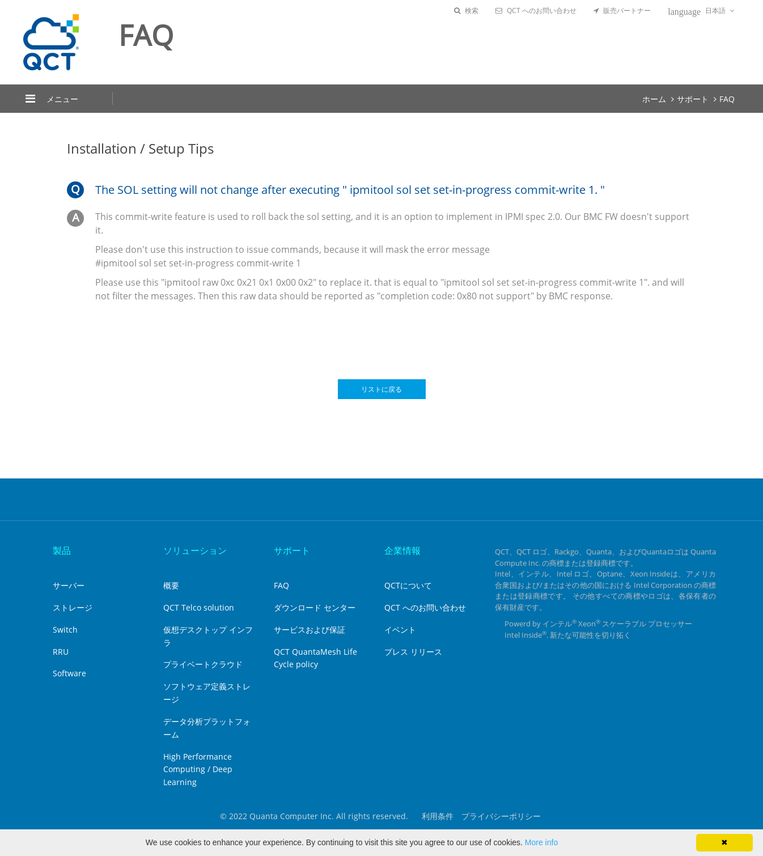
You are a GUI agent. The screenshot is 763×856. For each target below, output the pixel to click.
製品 (62, 550)
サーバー (68, 585)
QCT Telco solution (198, 607)
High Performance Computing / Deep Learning (197, 769)
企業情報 (402, 550)
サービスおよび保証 (309, 629)
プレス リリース (413, 651)
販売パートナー (622, 10)
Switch (65, 629)
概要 (171, 585)
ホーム (654, 99)
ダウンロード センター (314, 607)
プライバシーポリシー (501, 816)
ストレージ (72, 607)
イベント (400, 629)
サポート (693, 99)
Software (69, 673)
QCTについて (408, 585)
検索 (466, 10)
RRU (61, 651)
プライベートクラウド (203, 664)
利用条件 (437, 816)
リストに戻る (381, 389)
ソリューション (195, 550)
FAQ (727, 99)
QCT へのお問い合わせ (536, 10)
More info (541, 842)
